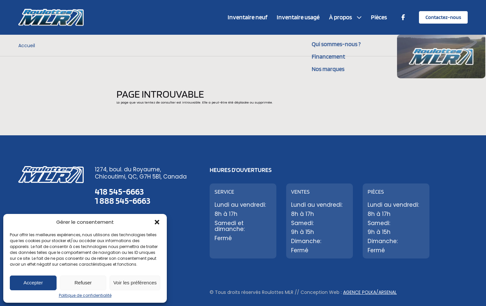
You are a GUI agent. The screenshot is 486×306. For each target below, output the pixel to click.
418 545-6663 (119, 191)
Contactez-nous (443, 17)
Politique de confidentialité (85, 295)
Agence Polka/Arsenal (370, 292)
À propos (340, 17)
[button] (157, 222)
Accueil (26, 45)
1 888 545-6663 (122, 200)
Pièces (379, 17)
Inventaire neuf (248, 17)
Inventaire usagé (298, 17)
